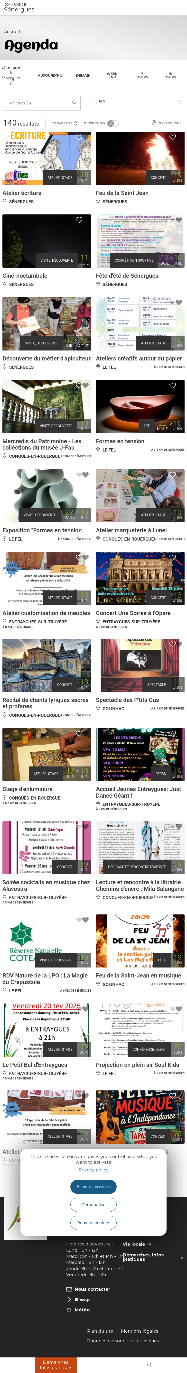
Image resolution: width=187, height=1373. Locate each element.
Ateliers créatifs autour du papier (139, 358)
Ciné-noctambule (24, 275)
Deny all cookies (93, 1222)
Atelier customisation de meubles (46, 613)
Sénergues (19, 8)
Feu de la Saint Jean (122, 193)
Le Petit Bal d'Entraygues (34, 1064)
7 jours (142, 75)
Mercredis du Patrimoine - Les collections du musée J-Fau (41, 444)
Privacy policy (93, 1170)
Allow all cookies (93, 1186)
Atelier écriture (21, 193)
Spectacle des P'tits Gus (127, 700)
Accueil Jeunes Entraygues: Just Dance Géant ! (138, 792)
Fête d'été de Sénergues (127, 275)
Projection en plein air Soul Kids (137, 1064)
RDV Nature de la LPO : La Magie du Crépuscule (45, 978)
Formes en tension (120, 441)
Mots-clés (20, 103)
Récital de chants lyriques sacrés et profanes (45, 703)
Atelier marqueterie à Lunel (131, 530)
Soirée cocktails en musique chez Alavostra (46, 885)
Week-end (113, 75)
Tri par (65, 123)
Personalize (93, 1204)
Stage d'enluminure (27, 789)
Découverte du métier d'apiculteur (46, 358)
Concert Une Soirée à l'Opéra (133, 613)
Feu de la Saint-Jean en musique (138, 975)
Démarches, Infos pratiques (56, 1365)
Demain (83, 75)
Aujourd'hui (50, 75)
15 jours (170, 75)
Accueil (12, 31)
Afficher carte (166, 123)
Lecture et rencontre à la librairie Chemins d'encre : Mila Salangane (140, 885)
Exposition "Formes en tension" (42, 530)
